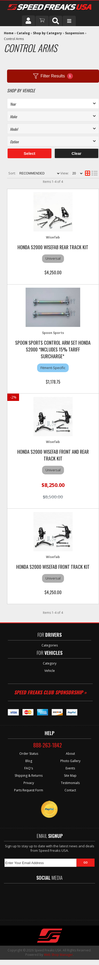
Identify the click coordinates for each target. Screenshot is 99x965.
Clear (76, 153)
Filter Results (53, 76)
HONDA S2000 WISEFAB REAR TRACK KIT (53, 247)
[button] (55, 21)
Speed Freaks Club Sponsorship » (50, 692)
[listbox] (53, 103)
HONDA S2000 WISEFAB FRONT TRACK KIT (53, 566)
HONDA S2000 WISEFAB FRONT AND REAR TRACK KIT (53, 455)
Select (29, 153)
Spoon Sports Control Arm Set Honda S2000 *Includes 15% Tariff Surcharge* (53, 349)
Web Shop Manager (58, 954)
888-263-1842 (47, 745)
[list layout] (94, 173)
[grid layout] (87, 173)
